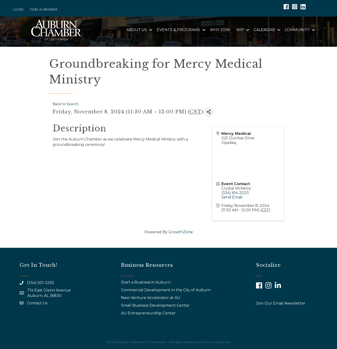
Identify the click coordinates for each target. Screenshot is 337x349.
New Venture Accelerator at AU (151, 297)
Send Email (231, 197)
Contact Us (37, 303)
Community (297, 30)
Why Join (220, 30)
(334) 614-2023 (235, 193)
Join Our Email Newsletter (280, 303)
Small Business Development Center (156, 305)
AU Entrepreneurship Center (149, 313)
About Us (136, 30)
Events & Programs (178, 30)
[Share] (208, 112)
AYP (240, 30)
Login (18, 9)
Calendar (264, 30)
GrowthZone (180, 232)
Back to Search (65, 104)
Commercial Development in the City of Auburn (166, 290)
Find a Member (43, 9)
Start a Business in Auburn (146, 282)
